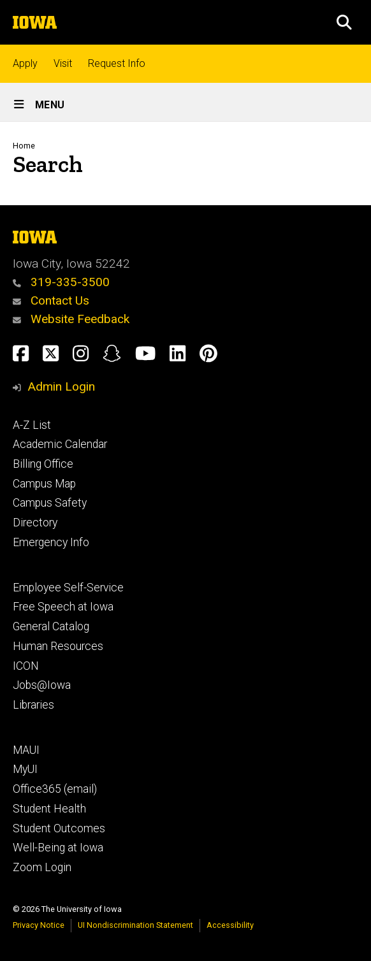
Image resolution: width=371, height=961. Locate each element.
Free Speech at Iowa (63, 606)
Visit (63, 63)
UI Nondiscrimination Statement (135, 925)
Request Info (116, 63)
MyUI (25, 769)
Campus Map (44, 483)
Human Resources (58, 646)
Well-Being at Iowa (58, 847)
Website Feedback (71, 319)
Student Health (49, 808)
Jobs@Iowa (42, 685)
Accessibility (230, 925)
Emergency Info (51, 542)
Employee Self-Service (68, 587)
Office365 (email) (55, 789)
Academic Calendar (60, 444)
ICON (26, 666)
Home (24, 145)
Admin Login (61, 386)
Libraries (33, 704)
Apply (25, 63)
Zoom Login (42, 867)
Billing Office (43, 464)
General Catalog (51, 626)
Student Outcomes (59, 828)
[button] (344, 22)
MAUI (26, 750)
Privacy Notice (38, 925)
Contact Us (51, 300)
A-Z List (32, 425)
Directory (35, 522)
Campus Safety (50, 502)
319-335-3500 (61, 282)
